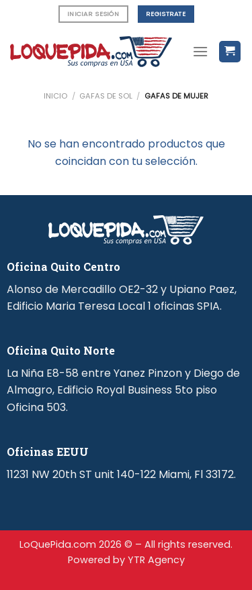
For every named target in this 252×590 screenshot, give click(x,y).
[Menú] (200, 51)
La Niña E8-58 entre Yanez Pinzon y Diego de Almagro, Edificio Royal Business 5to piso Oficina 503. (123, 390)
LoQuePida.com (57, 544)
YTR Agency (156, 560)
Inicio (55, 96)
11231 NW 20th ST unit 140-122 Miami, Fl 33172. (121, 474)
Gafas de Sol (105, 96)
